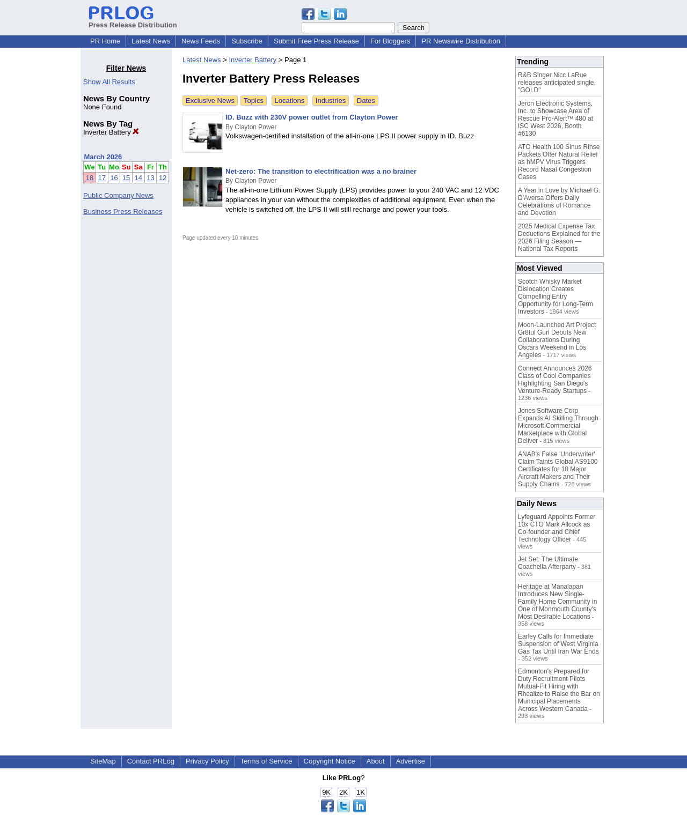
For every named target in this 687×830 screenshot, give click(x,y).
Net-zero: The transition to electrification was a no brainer (320, 171)
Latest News (150, 41)
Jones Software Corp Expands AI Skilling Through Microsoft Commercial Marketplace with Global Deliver (558, 425)
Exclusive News (210, 101)
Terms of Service (266, 761)
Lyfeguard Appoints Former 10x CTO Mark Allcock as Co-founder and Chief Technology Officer (556, 528)
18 (89, 178)
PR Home (105, 41)
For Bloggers (390, 41)
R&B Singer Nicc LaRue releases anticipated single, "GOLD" (557, 82)
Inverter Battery (111, 132)
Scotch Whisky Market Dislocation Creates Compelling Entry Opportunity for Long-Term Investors (555, 296)
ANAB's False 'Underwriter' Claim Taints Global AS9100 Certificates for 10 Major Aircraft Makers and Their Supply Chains (558, 469)
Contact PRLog (150, 761)
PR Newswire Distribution (460, 41)
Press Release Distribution (133, 21)
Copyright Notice (329, 761)
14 (138, 178)
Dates (366, 101)
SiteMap (103, 761)
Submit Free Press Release (316, 41)
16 (114, 178)
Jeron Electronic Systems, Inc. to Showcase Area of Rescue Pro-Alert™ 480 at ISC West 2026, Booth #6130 (555, 118)
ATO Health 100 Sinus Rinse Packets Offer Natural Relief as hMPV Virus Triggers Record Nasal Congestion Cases (559, 162)
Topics (254, 101)
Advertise (410, 761)
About (376, 761)
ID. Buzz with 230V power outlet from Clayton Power (311, 117)
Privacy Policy (207, 761)
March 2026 (103, 157)
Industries (331, 101)
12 (162, 178)
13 (150, 178)
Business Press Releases (122, 212)
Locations (290, 101)
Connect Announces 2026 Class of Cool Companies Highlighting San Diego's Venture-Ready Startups (554, 380)
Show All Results (109, 82)
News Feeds (200, 41)
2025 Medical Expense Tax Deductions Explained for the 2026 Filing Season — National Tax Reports (559, 238)
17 (102, 178)
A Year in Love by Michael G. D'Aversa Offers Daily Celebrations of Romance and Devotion (559, 202)
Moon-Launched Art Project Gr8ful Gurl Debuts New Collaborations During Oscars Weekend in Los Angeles (557, 340)
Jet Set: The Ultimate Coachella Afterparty (548, 562)
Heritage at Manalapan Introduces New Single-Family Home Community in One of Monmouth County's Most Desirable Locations (557, 601)
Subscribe (246, 41)
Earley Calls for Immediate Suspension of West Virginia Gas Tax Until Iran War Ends (558, 644)
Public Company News (118, 195)
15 (126, 178)
